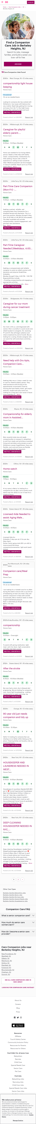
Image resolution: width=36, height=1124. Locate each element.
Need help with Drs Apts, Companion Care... (16, 362)
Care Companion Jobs (15, 7)
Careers (18, 1004)
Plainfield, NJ (6, 965)
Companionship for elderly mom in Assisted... (17, 416)
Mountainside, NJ (8, 970)
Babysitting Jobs (18, 1079)
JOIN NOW (18, 64)
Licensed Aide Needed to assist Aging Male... (16, 516)
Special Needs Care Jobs (18, 1088)
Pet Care (18, 1071)
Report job (29, 117)
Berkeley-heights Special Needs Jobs (15, 899)
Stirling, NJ (5, 963)
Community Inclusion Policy (18, 1042)
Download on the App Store (18, 1025)
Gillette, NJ (5, 958)
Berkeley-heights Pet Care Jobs (13, 897)
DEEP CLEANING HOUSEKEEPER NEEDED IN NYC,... (17, 826)
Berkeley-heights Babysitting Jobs (14, 893)
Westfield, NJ (6, 956)
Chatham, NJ (6, 972)
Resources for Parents (18, 1045)
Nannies (18, 1059)
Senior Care (18, 1068)
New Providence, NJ (9, 954)
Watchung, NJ (7, 961)
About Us (18, 1000)
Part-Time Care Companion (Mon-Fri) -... (17, 188)
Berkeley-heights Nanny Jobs (12, 895)
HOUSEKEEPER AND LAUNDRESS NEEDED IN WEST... (16, 766)
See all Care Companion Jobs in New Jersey (18, 981)
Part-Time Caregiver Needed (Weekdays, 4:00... (17, 247)
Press (18, 1012)
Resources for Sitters (18, 1048)
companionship (11, 625)
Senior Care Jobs (18, 1091)
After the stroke (11, 668)
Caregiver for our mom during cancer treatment (16, 305)
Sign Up (31, 2)
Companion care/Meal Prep (15, 573)
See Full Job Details (12, 112)
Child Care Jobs (18, 1085)
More (15, 166)
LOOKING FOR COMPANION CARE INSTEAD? (18, 987)
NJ (23, 7)
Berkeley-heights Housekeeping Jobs (15, 901)
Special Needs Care (18, 1065)
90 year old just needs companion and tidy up (15, 715)
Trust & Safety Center (18, 1039)
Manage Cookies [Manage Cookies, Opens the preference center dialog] (18, 1120)
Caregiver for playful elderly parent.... (14, 131)
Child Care (18, 1062)
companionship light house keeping (18, 85)
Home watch (10, 468)
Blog (18, 1008)
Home (4, 7)
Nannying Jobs (18, 1082)
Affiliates (18, 1036)
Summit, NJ (6, 974)
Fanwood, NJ (6, 967)
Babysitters (18, 1056)
